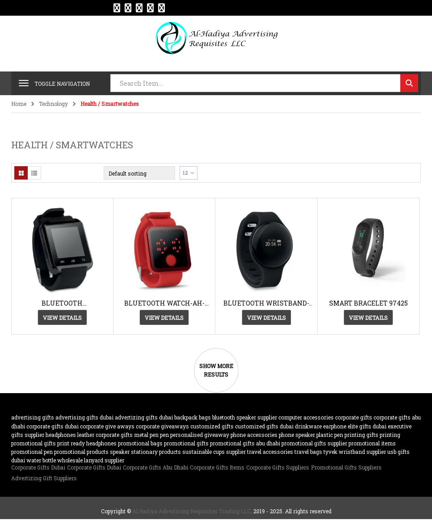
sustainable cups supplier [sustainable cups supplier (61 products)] (214, 451)
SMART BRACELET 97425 (368, 303)
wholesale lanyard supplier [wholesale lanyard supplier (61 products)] (90, 460)
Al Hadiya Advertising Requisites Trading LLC (191, 511)
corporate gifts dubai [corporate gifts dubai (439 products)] (52, 426)
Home (18, 103)
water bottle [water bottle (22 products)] (41, 460)
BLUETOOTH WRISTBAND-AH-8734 (266, 303)
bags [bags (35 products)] (205, 417)
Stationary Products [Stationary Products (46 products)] (156, 451)
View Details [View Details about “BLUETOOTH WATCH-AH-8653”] (164, 317)
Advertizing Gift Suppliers (44, 478)
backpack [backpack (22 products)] (185, 417)
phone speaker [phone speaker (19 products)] (297, 434)
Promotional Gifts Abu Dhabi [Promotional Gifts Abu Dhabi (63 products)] (245, 443)
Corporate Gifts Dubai (38, 467)
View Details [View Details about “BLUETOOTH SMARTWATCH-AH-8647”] (62, 317)
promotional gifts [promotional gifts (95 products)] (186, 443)
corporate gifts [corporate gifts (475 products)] (353, 417)
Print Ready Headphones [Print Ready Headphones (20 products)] (87, 443)
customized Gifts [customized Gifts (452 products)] (212, 426)
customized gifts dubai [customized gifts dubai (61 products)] (264, 426)
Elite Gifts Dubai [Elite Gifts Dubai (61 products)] (367, 426)
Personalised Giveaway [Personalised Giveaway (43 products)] (199, 434)
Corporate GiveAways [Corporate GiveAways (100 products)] (162, 426)
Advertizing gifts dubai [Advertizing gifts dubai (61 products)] (144, 417)
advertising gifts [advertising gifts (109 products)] (32, 417)
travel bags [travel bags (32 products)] (308, 451)
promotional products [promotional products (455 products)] (81, 451)
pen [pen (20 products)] (164, 434)
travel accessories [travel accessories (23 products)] (270, 451)
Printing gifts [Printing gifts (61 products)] (361, 434)
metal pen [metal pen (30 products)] (146, 434)
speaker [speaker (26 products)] (120, 451)
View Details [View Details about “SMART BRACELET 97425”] (368, 317)
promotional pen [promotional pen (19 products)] (32, 451)
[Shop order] (139, 173)
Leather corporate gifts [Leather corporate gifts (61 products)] (105, 434)
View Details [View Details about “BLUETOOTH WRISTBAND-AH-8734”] (266, 317)
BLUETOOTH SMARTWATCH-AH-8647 (62, 303)
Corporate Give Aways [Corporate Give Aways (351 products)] (107, 426)
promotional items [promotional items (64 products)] (372, 443)
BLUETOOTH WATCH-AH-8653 (164, 303)
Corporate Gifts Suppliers (277, 467)
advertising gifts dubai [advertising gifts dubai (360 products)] (84, 417)
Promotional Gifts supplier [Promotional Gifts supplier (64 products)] (314, 443)
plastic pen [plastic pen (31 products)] (329, 434)
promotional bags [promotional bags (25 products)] (140, 443)
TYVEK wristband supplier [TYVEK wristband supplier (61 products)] (354, 451)
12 (185, 172)
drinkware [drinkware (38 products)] (308, 426)
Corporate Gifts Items (217, 467)
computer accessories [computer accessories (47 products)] (306, 417)
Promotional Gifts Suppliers (346, 467)
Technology (53, 103)
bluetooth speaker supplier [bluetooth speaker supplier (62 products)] (244, 417)
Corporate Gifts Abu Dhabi (155, 467)
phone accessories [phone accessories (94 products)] (254, 434)
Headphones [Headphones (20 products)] (61, 434)
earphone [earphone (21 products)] (334, 426)
